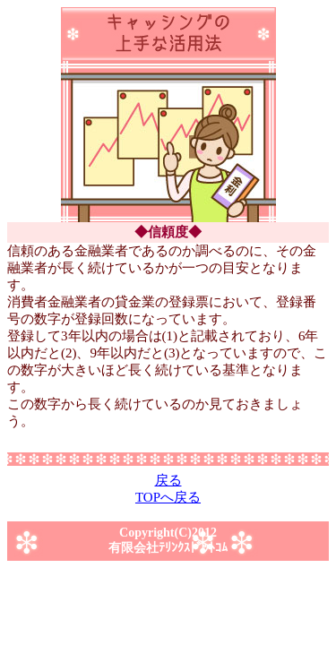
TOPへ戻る (168, 497)
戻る (168, 480)
